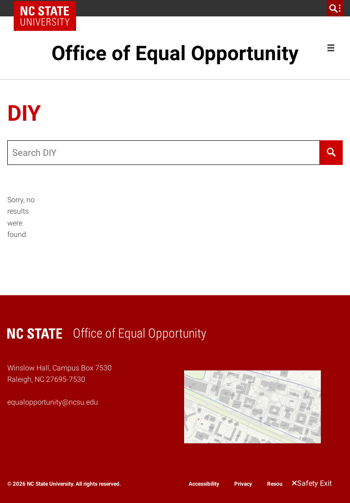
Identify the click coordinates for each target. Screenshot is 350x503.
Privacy (243, 484)
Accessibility (204, 484)
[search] (335, 8)
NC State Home (48, 8)
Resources (280, 484)
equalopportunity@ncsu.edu (52, 402)
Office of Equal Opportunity (175, 53)
